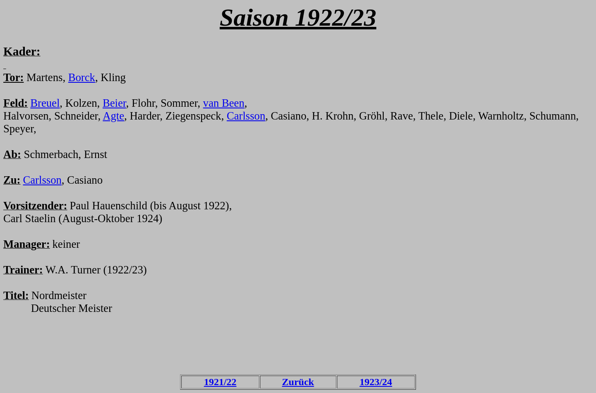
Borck (81, 77)
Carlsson (246, 116)
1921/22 (220, 381)
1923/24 (376, 381)
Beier (114, 103)
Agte (113, 116)
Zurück (298, 381)
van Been (224, 103)
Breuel (45, 103)
